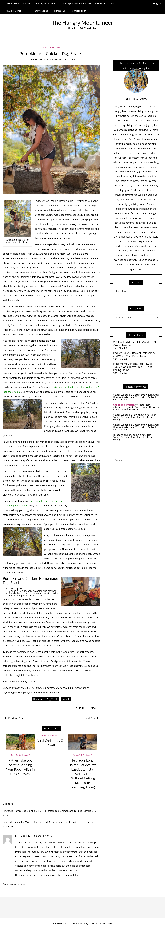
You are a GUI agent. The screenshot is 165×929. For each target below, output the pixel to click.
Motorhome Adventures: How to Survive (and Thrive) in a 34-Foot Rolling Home (132, 367)
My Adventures (13, 10)
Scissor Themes (70, 923)
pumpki (66, 699)
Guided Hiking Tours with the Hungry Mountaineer (31, 3)
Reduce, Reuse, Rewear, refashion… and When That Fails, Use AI (134, 354)
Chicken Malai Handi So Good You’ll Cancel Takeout (134, 344)
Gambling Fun (79, 10)
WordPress (108, 923)
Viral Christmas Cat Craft (52, 742)
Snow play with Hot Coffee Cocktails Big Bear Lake (88, 3)
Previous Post (16, 718)
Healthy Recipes (40, 10)
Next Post (90, 718)
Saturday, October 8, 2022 (62, 59)
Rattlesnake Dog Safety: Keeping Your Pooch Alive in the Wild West (20, 767)
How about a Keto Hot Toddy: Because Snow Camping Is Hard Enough (134, 417)
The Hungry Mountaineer (82, 22)
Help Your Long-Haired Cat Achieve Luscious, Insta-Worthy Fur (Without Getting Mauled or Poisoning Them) (83, 773)
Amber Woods (38, 59)
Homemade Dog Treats (45, 699)
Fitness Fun (60, 10)
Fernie (19, 836)
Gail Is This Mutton (124, 404)
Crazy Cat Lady (51, 47)
